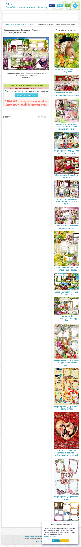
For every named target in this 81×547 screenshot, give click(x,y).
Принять (55, 541)
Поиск (51, 5)
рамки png (10, 109)
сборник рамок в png (17, 109)
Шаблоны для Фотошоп (11, 35)
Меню (60, 5)
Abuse (37, 541)
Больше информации (50, 536)
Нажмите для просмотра (26, 95)
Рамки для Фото (23, 35)
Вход (67, 5)
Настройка (64, 541)
